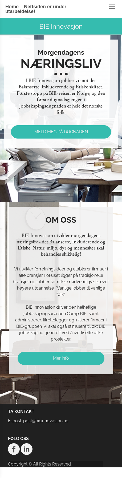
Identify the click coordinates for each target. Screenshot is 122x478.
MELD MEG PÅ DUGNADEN (61, 131)
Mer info (61, 358)
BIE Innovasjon (61, 26)
